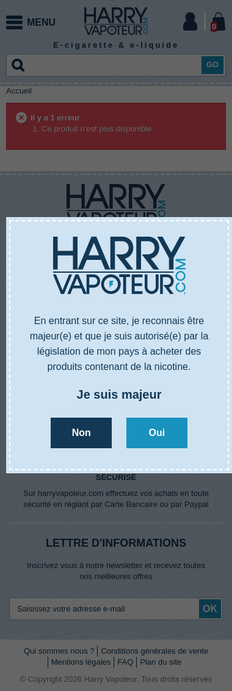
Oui (156, 432)
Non (81, 432)
